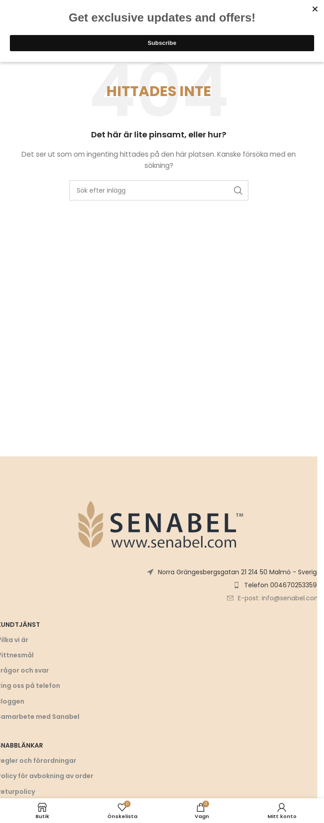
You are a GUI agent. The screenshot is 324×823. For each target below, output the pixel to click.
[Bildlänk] (159, 523)
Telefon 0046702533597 (282, 585)
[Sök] (159, 190)
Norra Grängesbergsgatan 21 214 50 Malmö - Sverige (239, 572)
